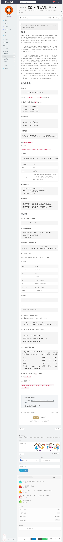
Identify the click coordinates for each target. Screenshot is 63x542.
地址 (20, 464)
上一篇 (21, 429)
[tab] (25, 477)
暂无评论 (48, 10)
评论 (20, 440)
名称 (20, 457)
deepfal (22, 10)
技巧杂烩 (9, 54)
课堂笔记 (9, 61)
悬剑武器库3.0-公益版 (28, 486)
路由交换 (9, 59)
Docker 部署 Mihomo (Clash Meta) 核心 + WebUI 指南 (36, 496)
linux (9, 56)
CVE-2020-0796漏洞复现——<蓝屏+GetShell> (34, 481)
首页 (22, 18)
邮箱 (42, 457)
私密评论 (54, 454)
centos (21, 529)
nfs (25, 529)
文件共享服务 (30, 529)
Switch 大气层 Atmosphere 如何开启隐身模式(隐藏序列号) (37, 491)
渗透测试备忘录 (27, 500)
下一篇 (57, 429)
